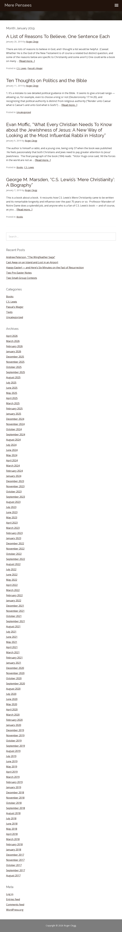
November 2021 (15, 611)
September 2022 (15, 559)
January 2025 (13, 413)
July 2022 (11, 569)
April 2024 (12, 460)
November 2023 (15, 486)
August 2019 (13, 751)
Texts (9, 312)
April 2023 (12, 522)
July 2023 (11, 507)
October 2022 (14, 554)
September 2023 (15, 496)
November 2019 (15, 735)
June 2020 (11, 699)
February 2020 (14, 720)
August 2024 (13, 439)
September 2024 (15, 434)
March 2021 (13, 652)
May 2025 (11, 393)
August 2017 (13, 875)
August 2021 (13, 626)
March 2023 (13, 528)
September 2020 (15, 683)
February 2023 (14, 533)
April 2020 (12, 709)
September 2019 (15, 745)
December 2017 (15, 854)
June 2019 (11, 761)
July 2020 (11, 694)
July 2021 (11, 631)
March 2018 (13, 839)
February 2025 (14, 408)
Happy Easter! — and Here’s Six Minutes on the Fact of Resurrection (45, 267)
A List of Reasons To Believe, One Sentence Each (58, 36)
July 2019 (11, 756)
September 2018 (15, 808)
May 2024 (11, 455)
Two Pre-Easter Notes (19, 272)
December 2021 (15, 605)
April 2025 (12, 398)
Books (20, 167)
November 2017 (15, 860)
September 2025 (15, 372)
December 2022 (15, 543)
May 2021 (11, 642)
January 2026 (13, 351)
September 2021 (15, 621)
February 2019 (14, 782)
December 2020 (15, 668)
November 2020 (15, 673)
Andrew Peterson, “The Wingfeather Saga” (30, 257)
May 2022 (11, 579)
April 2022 (12, 585)
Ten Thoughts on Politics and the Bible (46, 80)
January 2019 (13, 787)
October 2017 (14, 865)
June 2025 (11, 387)
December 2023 (15, 481)
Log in (9, 894)
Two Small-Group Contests (21, 278)
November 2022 (15, 548)
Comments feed (15, 904)
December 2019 (15, 730)
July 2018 (11, 818)
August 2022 (13, 564)
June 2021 (11, 637)
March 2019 (13, 777)
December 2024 (15, 419)
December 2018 (15, 792)
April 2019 (12, 771)
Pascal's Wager (35, 68)
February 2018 (14, 844)
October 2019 (14, 740)
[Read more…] (27, 61)
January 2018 (13, 849)
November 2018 (15, 797)
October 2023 (14, 491)
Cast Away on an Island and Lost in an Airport (32, 262)
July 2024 (11, 445)
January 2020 (13, 725)
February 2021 (14, 657)
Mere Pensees (18, 5)
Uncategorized (24, 112)
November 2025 (15, 362)
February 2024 (14, 470)
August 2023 (13, 502)
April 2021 (12, 647)
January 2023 (13, 538)
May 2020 (11, 704)
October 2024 (14, 429)
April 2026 (12, 336)
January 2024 (13, 476)
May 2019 (11, 766)
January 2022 (13, 600)
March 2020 (13, 714)
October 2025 (14, 367)
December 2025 (15, 356)
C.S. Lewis (21, 68)
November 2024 (15, 424)
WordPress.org (14, 909)
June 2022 (11, 574)
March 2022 (13, 590)
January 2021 (13, 662)
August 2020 (13, 688)
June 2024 (11, 450)
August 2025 (13, 377)
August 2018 (13, 813)
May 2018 (11, 829)
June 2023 (11, 512)
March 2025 (13, 403)
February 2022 (14, 595)
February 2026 (14, 346)
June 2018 (11, 823)
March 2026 (13, 341)
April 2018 (12, 834)
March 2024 (13, 465)
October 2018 (14, 803)
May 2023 (11, 517)
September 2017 (15, 870)
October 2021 (14, 616)
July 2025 (11, 382)
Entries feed (13, 899)
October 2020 (14, 678)
